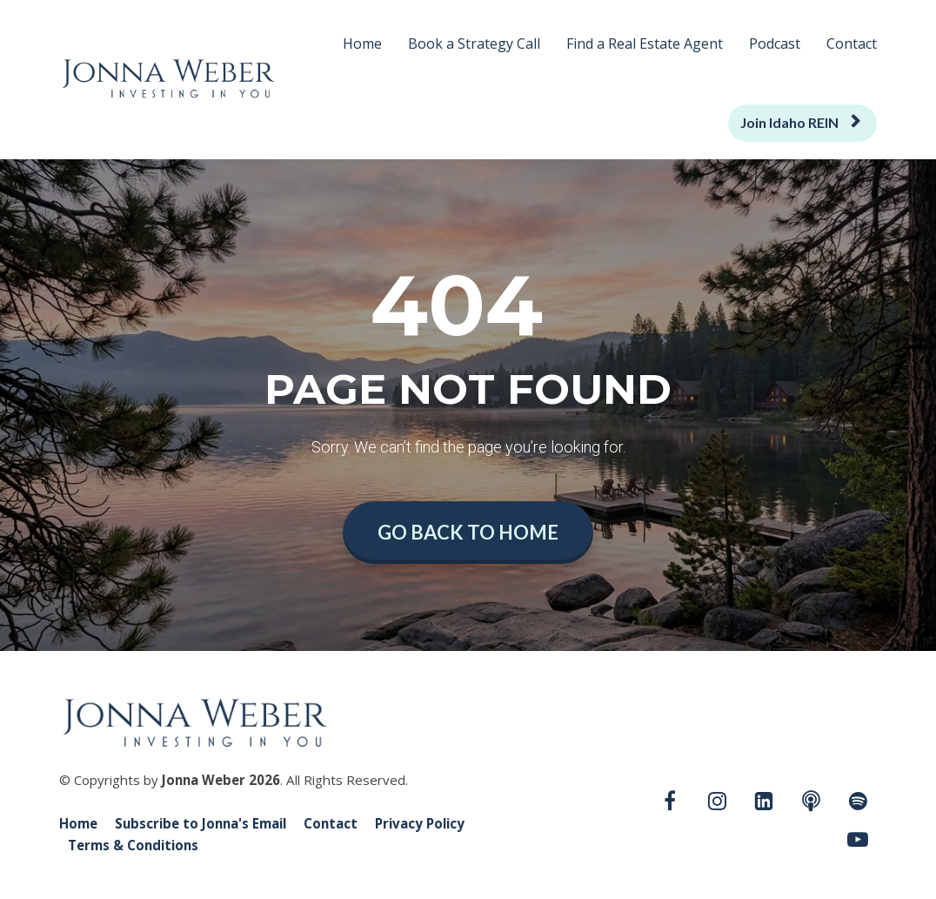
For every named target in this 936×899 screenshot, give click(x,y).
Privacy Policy (420, 823)
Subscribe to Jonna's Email (200, 823)
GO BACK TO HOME (468, 532)
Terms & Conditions (133, 845)
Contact (851, 43)
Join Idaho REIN (800, 122)
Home (362, 43)
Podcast (774, 43)
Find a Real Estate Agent (644, 43)
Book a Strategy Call (474, 43)
